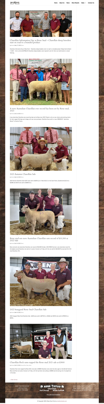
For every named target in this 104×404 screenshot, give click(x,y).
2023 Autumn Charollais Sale (23, 174)
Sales (82, 3)
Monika (12, 45)
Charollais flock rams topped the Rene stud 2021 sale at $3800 (37, 362)
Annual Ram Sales (25, 365)
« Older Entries (13, 379)
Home (55, 3)
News (68, 3)
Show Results (75, 3)
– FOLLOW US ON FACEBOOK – (53, 395)
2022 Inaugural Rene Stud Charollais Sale (28, 309)
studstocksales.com (62, 401)
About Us (61, 3)
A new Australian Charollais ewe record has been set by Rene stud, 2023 (39, 109)
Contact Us (91, 3)
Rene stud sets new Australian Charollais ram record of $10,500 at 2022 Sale (39, 239)
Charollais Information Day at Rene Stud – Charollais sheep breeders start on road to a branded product (40, 41)
